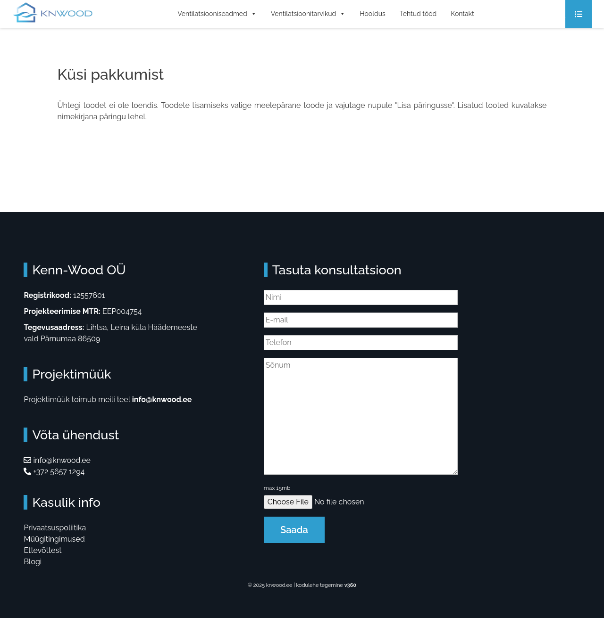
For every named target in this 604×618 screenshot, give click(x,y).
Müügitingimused (54, 539)
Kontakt (462, 13)
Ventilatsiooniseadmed (217, 13)
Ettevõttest (42, 550)
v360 (350, 585)
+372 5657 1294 (54, 471)
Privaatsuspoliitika (55, 527)
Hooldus (372, 13)
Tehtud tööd (418, 13)
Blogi (33, 561)
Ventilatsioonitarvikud (308, 13)
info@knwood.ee (162, 399)
